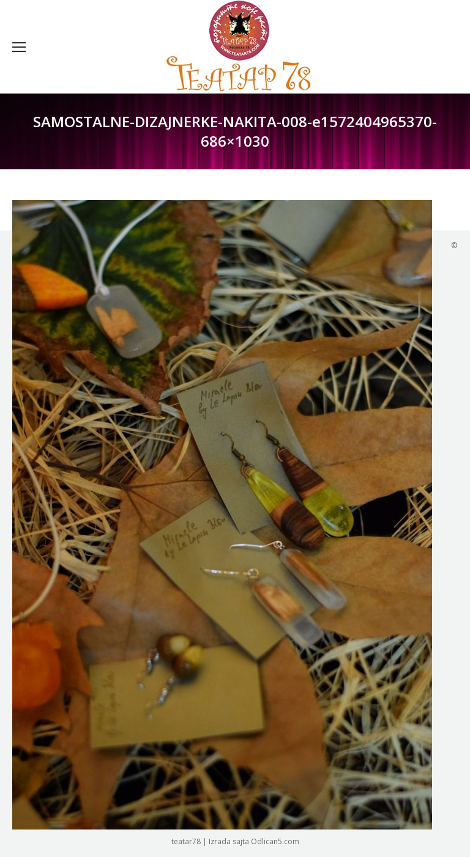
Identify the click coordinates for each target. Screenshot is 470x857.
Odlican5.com (275, 841)
